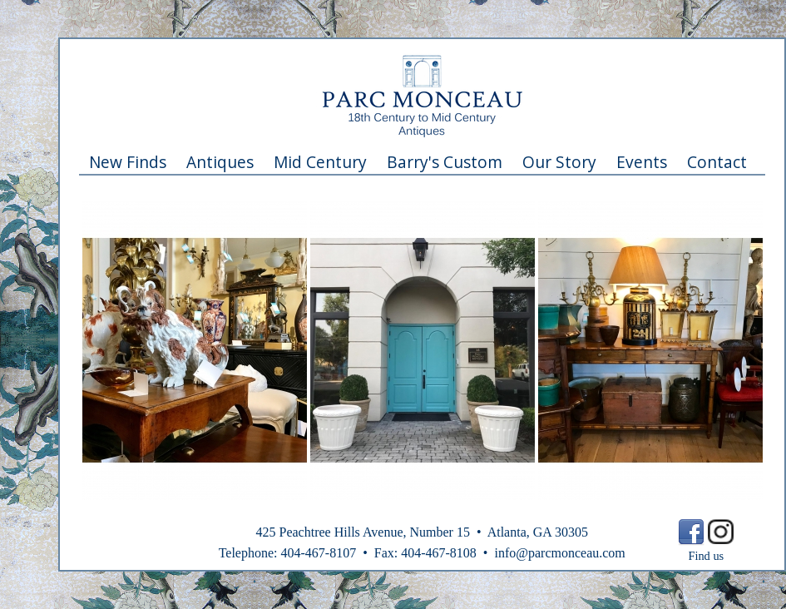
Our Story (559, 162)
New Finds (127, 162)
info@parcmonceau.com (559, 553)
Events (641, 162)
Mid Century (320, 162)
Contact (717, 162)
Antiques (220, 162)
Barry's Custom (444, 162)
